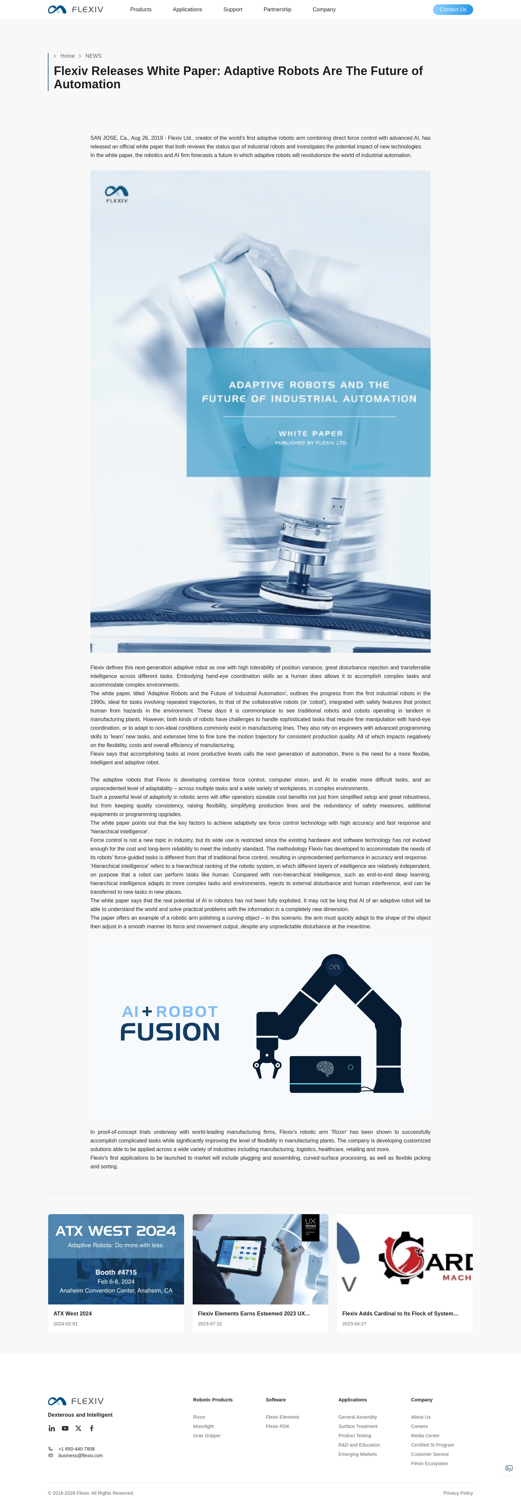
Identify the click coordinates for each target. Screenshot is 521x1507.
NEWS (93, 56)
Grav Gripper (207, 1435)
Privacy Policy (458, 1493)
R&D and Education (359, 1445)
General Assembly (358, 1417)
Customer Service (430, 1454)
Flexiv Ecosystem (429, 1463)
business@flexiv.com (80, 1455)
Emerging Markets (358, 1454)
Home (67, 56)
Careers (419, 1426)
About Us (421, 1417)
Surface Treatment (358, 1426)
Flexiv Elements (282, 1417)
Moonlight (203, 1426)
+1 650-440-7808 (76, 1449)
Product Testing (355, 1435)
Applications (187, 9)
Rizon (199, 1417)
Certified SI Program (432, 1445)
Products (141, 9)
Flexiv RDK (278, 1426)
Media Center (425, 1435)
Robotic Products (213, 1399)
